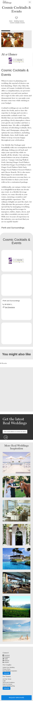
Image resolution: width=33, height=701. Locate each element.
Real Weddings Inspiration (10, 671)
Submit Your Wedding (8, 667)
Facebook (6, 655)
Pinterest (6, 660)
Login (4, 680)
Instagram (6, 657)
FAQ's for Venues (7, 684)
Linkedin (6, 662)
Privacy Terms (6, 669)
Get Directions (10, 307)
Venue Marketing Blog (9, 686)
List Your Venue (7, 679)
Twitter (5, 658)
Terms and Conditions (9, 682)
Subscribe (6, 673)
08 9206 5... (8, 304)
